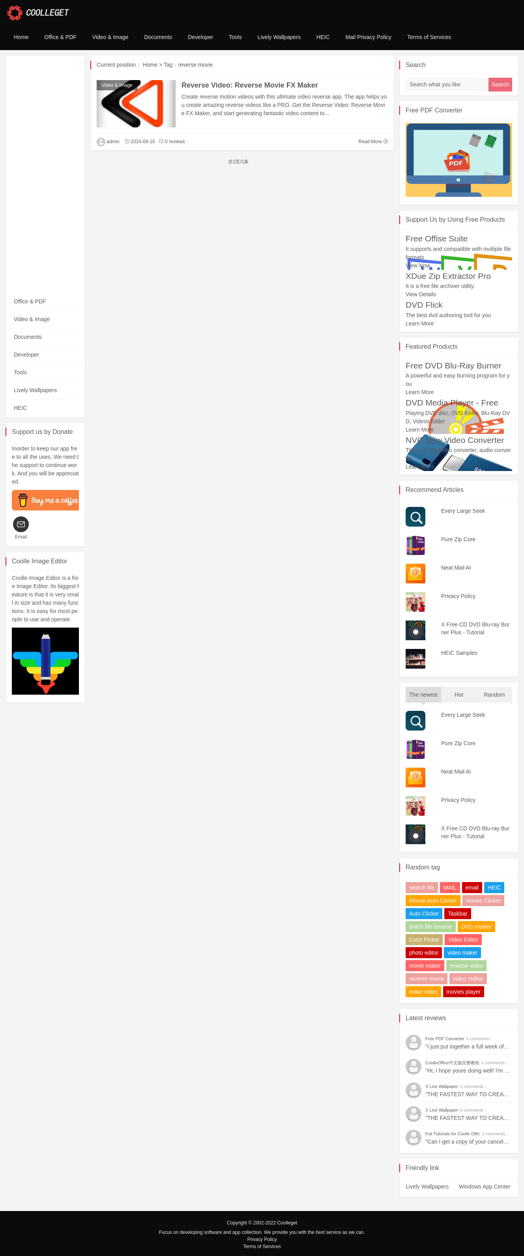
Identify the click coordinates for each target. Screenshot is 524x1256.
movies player (464, 992)
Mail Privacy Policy (368, 37)
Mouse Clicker (483, 900)
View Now (418, 265)
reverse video (466, 966)
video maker (462, 952)
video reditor (468, 979)
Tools (235, 37)
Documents (158, 37)
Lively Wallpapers (279, 37)
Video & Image (110, 37)
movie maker (425, 966)
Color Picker (424, 939)
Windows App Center (485, 1186)
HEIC (322, 37)
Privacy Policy (262, 1239)
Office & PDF (60, 37)
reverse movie (426, 979)
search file (421, 887)
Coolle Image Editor (39, 561)
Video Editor (463, 939)
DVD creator (476, 926)
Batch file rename (430, 926)
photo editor (423, 952)
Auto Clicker (424, 913)
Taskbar (457, 913)
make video (423, 992)
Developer (200, 37)
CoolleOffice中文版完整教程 (453, 1062)
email (472, 887)
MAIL (450, 887)
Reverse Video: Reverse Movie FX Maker (250, 85)
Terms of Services (429, 37)
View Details (421, 294)
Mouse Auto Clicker (433, 900)
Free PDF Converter (434, 110)
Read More (373, 141)
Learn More (420, 323)
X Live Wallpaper (442, 1086)
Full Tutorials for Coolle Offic (453, 1133)
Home (21, 37)
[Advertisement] (45, 174)
